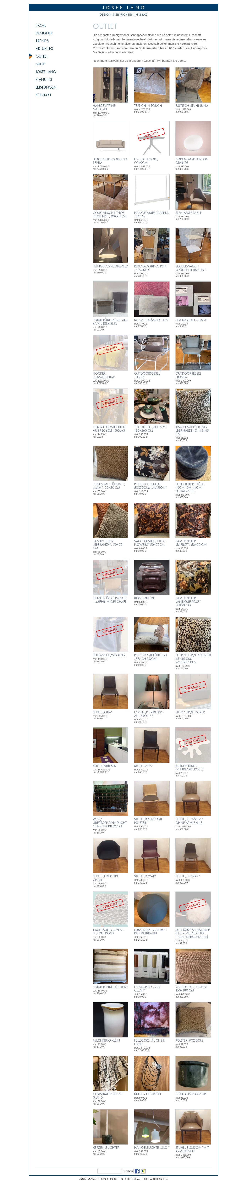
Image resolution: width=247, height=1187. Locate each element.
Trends (42, 40)
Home (41, 25)
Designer (44, 33)
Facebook (137, 1171)
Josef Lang (124, 7)
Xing (143, 1171)
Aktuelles (44, 48)
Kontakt (43, 94)
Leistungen (46, 87)
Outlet (42, 56)
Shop (40, 64)
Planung (44, 79)
